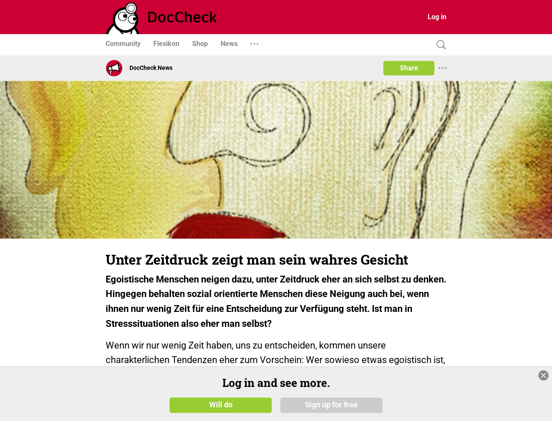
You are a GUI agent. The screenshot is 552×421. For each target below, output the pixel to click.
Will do (221, 405)
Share (409, 68)
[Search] (439, 45)
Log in (437, 17)
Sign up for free (331, 405)
